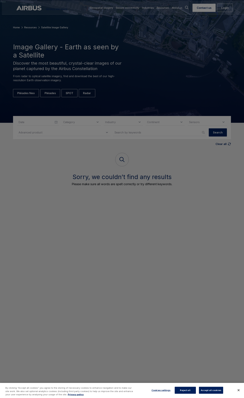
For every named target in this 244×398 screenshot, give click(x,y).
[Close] (238, 390)
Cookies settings (160, 390)
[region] (122, 390)
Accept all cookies (211, 390)
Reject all (185, 390)
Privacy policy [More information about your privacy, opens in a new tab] (76, 394)
